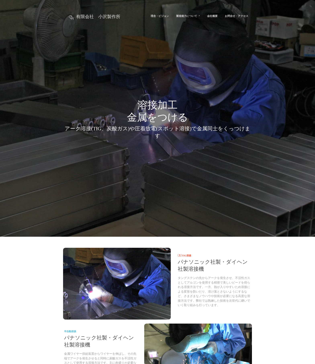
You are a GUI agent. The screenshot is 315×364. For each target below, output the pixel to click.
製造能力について (187, 15)
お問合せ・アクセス (236, 15)
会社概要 (212, 15)
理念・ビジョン (160, 15)
